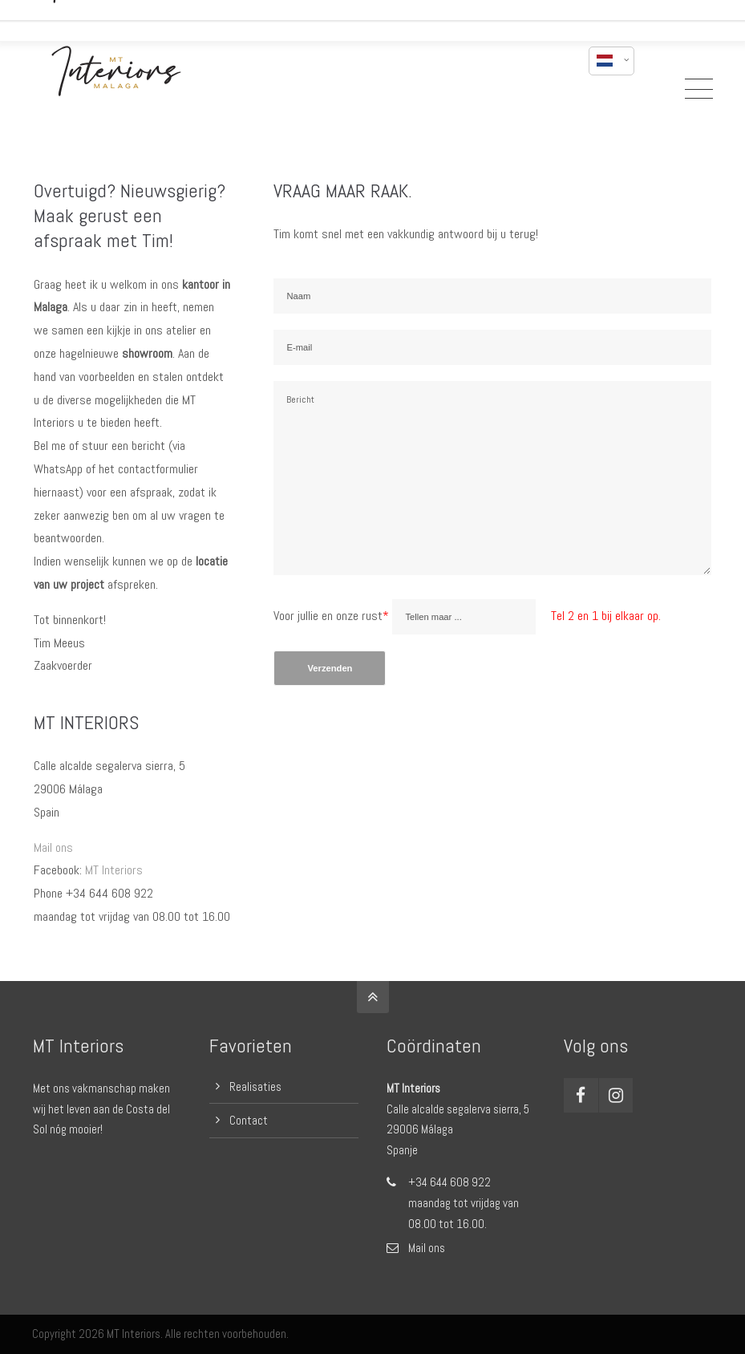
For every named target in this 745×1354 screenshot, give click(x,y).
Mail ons (53, 847)
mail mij (548, 14)
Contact (248, 1120)
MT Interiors (114, 869)
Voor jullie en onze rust (332, 615)
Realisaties (255, 1086)
